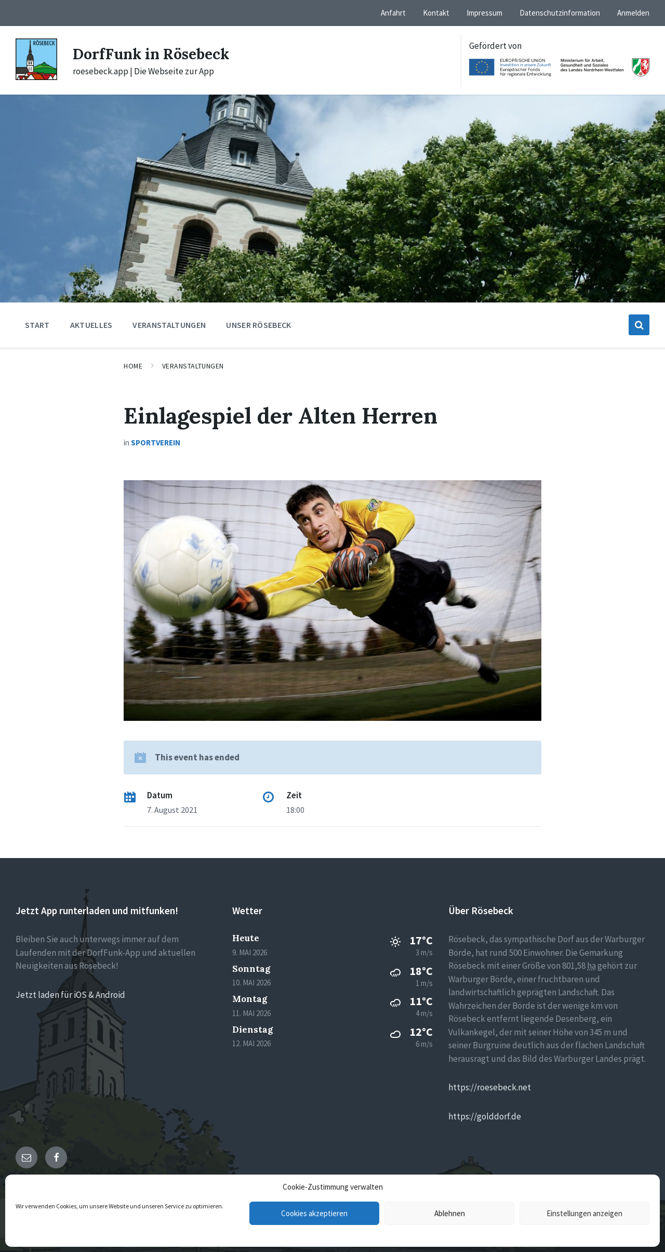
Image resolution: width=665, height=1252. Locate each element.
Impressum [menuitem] (484, 13)
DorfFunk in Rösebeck (155, 53)
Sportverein (155, 442)
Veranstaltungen (193, 366)
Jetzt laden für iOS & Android (70, 994)
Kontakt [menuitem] (436, 13)
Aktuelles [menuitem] (91, 325)
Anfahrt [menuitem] (393, 13)
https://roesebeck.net (489, 1087)
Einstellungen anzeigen (584, 1213)
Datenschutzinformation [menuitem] (560, 13)
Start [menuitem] (37, 325)
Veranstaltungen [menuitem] (169, 325)
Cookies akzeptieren (314, 1213)
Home (133, 366)
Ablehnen (449, 1213)
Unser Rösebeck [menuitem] (258, 325)
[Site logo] (36, 77)
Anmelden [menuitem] (633, 13)
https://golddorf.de (484, 1116)
